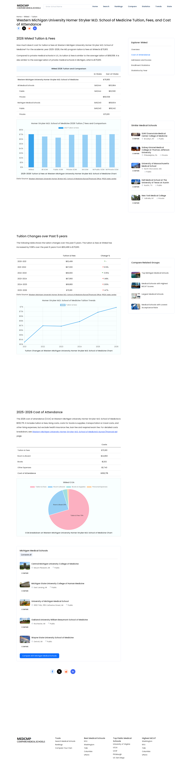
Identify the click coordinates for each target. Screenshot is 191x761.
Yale (86, 748)
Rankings (119, 6)
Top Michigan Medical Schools (155, 273)
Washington (89, 744)
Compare (132, 6)
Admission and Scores (141, 60)
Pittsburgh (117, 754)
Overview (135, 49)
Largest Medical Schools (152, 294)
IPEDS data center (109, 179)
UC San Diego (118, 758)
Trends (158, 6)
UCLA (115, 747)
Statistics (146, 6)
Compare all (26, 554)
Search (106, 6)
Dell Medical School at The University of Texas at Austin (155, 181)
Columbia (88, 751)
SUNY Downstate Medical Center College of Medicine (154, 134)
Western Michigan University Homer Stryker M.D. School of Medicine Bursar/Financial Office (65, 179)
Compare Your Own (63, 748)
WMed (26, 16)
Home (95, 6)
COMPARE (135, 139)
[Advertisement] (69, 209)
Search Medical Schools (65, 741)
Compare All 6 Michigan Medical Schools (39, 656)
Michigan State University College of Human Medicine (57, 583)
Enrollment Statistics (140, 65)
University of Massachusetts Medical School (155, 164)
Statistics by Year (139, 70)
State (169, 6)
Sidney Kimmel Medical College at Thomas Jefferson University (155, 150)
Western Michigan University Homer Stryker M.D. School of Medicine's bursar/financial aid (74, 431)
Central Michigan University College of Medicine (55, 563)
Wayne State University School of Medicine (52, 637)
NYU (85, 741)
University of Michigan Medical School (50, 601)
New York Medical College (154, 195)
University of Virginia (121, 744)
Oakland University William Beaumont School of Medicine (59, 619)
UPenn (86, 755)
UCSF (115, 751)
